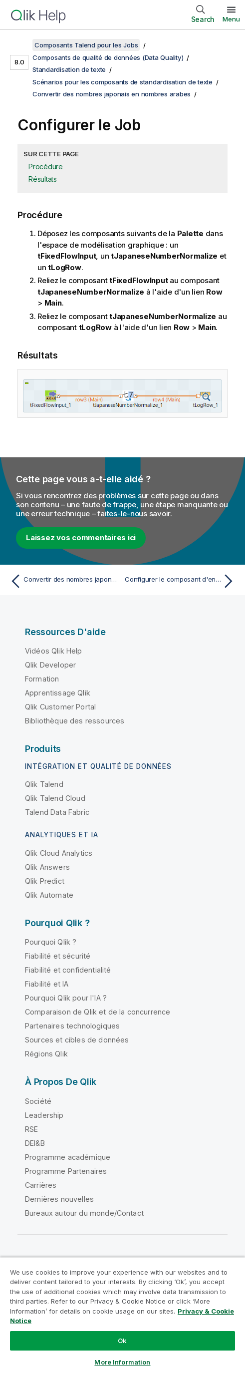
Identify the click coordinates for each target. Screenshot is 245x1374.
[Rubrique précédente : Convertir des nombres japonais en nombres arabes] (63, 581)
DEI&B (35, 1143)
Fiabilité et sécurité (57, 956)
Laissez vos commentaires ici (81, 537)
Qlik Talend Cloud (55, 798)
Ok (122, 1341)
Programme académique (67, 1157)
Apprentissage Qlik (57, 692)
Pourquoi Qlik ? (50, 942)
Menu (231, 19)
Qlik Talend (44, 784)
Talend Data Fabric (57, 812)
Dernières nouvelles (59, 1199)
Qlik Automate (49, 895)
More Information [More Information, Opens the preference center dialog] (122, 1362)
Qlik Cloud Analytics (58, 853)
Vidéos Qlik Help (53, 651)
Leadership (44, 1115)
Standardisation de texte (69, 69)
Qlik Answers (47, 867)
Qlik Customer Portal (60, 706)
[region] (122, 1315)
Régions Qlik (46, 1053)
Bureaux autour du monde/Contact (84, 1213)
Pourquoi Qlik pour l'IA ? (66, 998)
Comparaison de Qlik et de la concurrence (97, 1012)
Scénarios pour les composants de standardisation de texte (122, 82)
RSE (31, 1129)
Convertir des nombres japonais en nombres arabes (111, 94)
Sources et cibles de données (77, 1039)
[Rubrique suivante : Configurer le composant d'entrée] (181, 581)
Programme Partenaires (66, 1171)
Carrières (40, 1185)
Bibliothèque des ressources (74, 720)
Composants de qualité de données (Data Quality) (107, 57)
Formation (42, 679)
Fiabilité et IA (46, 984)
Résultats (42, 179)
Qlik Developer (50, 665)
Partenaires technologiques (72, 1026)
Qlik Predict (44, 881)
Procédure (45, 166)
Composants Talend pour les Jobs (86, 45)
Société (38, 1101)
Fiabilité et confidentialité (68, 970)
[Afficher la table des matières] (19, 44)
